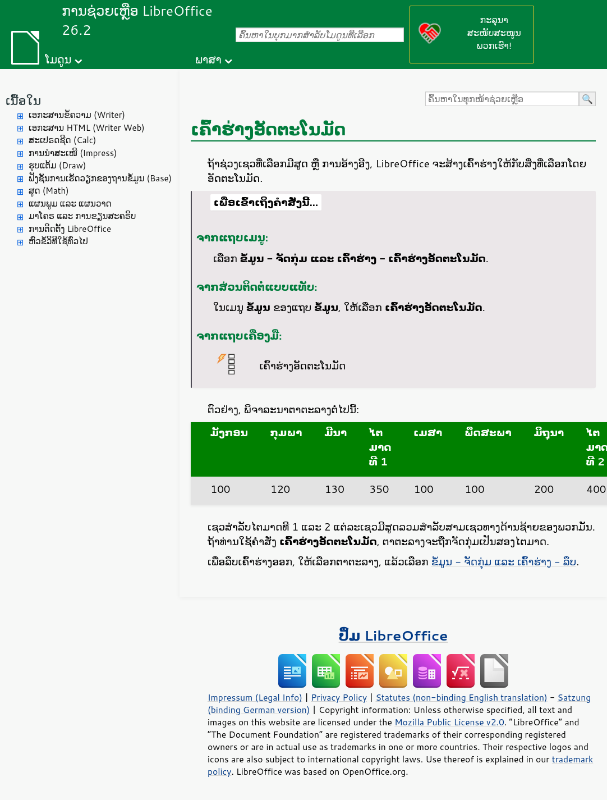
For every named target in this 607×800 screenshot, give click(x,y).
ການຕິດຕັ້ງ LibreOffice (70, 229)
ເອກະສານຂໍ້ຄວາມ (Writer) (77, 115)
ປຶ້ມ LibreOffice (393, 635)
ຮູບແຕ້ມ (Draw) (57, 165)
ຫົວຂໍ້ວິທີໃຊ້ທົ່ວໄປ (58, 241)
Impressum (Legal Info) (255, 697)
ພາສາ (208, 59)
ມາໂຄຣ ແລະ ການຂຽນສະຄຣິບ (82, 216)
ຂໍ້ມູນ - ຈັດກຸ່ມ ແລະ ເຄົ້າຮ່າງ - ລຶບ (504, 561)
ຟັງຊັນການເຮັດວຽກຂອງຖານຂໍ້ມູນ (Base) (100, 178)
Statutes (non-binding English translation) (461, 697)
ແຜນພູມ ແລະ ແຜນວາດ (70, 203)
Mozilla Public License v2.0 (449, 722)
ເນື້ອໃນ (23, 100)
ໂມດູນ (58, 59)
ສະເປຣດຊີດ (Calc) (62, 140)
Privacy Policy (339, 697)
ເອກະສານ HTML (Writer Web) (87, 128)
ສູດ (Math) (49, 190)
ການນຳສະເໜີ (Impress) (73, 153)
